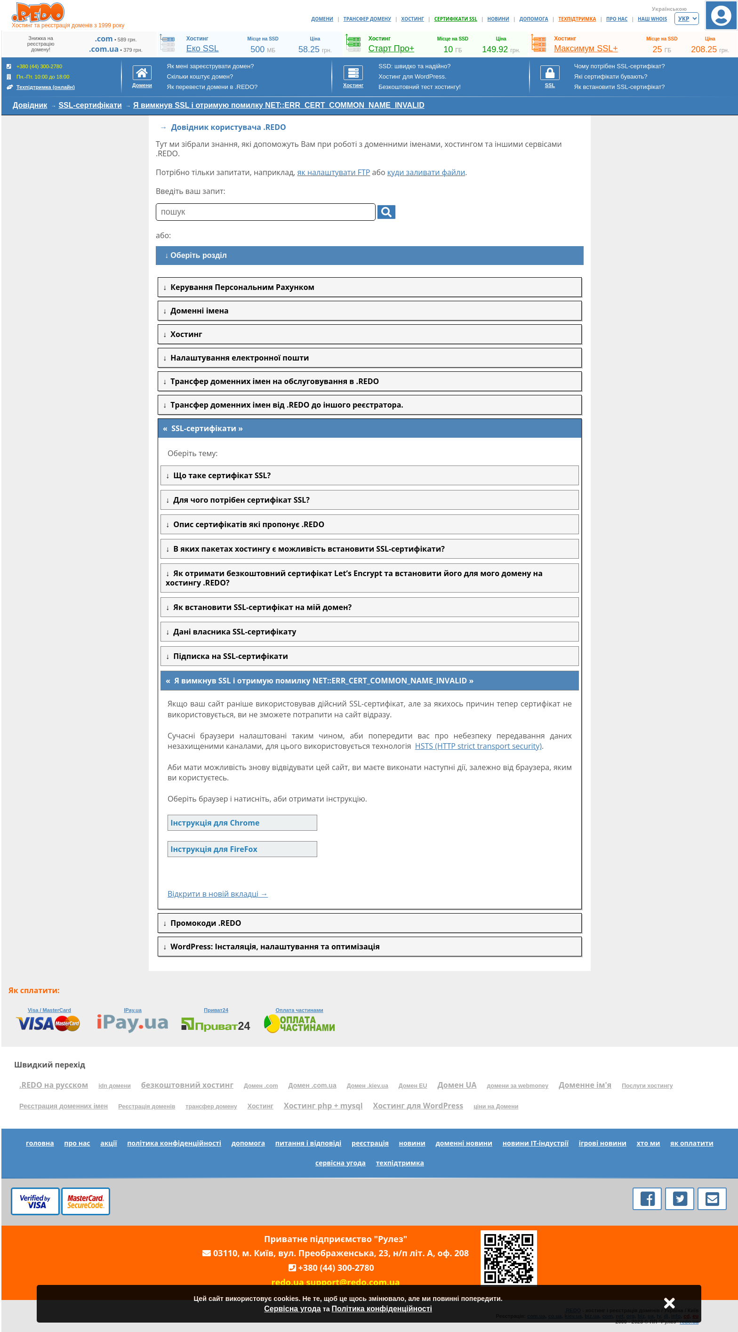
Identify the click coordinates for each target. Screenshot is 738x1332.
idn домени (114, 1086)
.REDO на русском (53, 1085)
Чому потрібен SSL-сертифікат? (619, 66)
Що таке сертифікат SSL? (220, 475)
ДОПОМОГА (534, 19)
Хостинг (260, 1106)
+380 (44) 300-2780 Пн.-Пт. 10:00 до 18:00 (41, 77)
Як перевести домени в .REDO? (212, 86)
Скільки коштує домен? (200, 76)
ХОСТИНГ (412, 19)
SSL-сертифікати (90, 105)
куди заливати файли (426, 172)
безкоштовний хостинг (187, 1085)
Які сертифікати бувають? (611, 76)
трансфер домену (211, 1106)
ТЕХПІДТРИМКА (577, 19)
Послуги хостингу (647, 1086)
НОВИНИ (498, 19)
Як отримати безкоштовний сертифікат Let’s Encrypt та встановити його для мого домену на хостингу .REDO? (354, 578)
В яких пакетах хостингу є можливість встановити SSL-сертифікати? (307, 549)
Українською (669, 8)
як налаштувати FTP (333, 172)
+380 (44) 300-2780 (336, 1267)
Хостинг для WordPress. (412, 76)
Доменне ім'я (585, 1085)
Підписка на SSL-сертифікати (228, 656)
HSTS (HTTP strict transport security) (478, 746)
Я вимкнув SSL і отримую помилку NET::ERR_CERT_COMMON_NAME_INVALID (279, 105)
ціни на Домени (495, 1106)
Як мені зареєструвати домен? (210, 66)
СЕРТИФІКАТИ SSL (455, 19)
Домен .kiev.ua (367, 1086)
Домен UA (457, 1085)
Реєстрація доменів (146, 1106)
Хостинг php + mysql (323, 1105)
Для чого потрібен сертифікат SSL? (239, 500)
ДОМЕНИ (323, 19)
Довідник (30, 105)
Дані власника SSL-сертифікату (232, 631)
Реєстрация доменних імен (63, 1106)
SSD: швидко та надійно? (414, 66)
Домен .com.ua (313, 1085)
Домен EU (413, 1086)
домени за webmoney (518, 1086)
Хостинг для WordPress (418, 1105)
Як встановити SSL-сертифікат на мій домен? (260, 607)
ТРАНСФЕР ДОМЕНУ (367, 19)
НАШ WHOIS (652, 19)
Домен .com (261, 1086)
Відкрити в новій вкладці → (218, 894)
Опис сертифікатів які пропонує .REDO (246, 524)
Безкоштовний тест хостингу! (419, 86)
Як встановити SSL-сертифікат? (619, 86)
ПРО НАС (616, 19)
